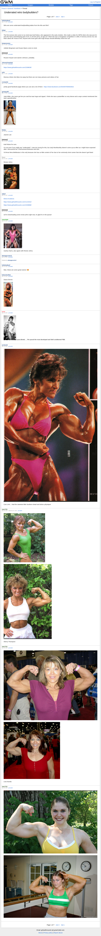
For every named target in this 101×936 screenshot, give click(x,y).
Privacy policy (48, 933)
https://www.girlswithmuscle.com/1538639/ (17, 67)
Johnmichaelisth (7, 62)
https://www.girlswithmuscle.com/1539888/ (17, 205)
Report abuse (58, 933)
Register (98, 2)
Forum (91, 5)
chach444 (5, 219)
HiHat (4, 30)
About (40, 933)
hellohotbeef (6, 20)
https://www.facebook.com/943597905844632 (59, 87)
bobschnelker (6, 275)
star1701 (4, 509)
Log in (92, 2)
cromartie (5, 82)
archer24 (5, 345)
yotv (3, 72)
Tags (71, 5)
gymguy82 (5, 91)
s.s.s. (3, 311)
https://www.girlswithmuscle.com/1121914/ (17, 202)
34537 (4, 194)
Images (30, 5)
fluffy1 (4, 130)
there (3, 157)
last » (63, 16)
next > (58, 16)
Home (10, 5)
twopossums (6, 43)
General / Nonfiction (14, 8)
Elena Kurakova (9, 198)
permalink (10, 22)
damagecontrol (7, 256)
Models (51, 5)
